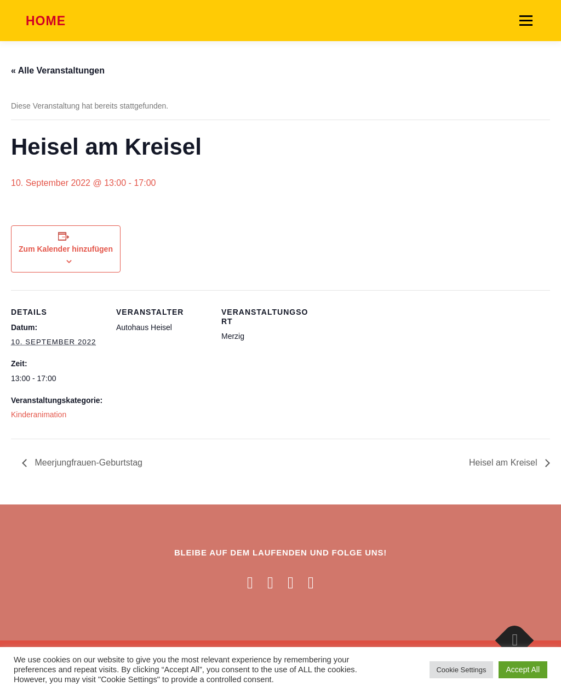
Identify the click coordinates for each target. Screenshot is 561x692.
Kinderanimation (38, 414)
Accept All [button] (523, 669)
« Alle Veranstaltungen (58, 70)
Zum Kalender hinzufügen (66, 249)
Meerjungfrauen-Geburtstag (87, 462)
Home (46, 21)
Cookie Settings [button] (461, 670)
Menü (525, 20)
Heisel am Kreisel (504, 462)
